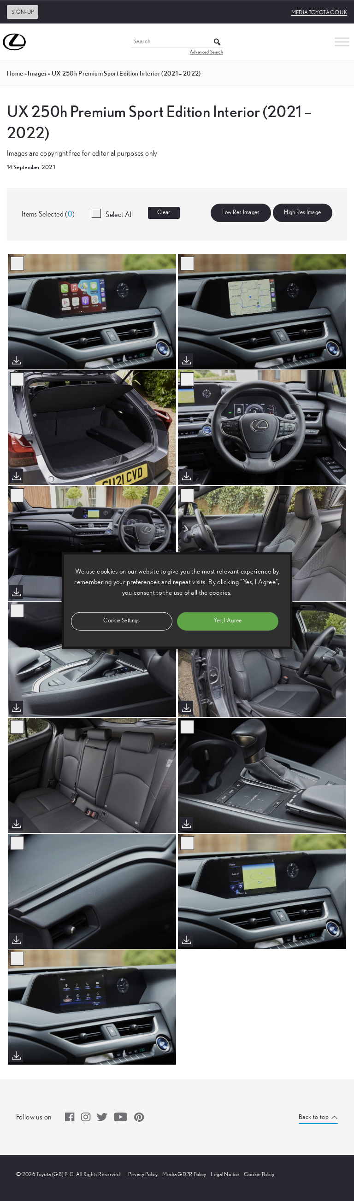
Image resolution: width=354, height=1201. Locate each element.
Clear (164, 213)
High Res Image (302, 213)
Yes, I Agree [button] (227, 621)
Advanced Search (206, 52)
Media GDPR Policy (184, 1174)
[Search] (177, 42)
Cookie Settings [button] (121, 621)
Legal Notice (225, 1174)
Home (15, 73)
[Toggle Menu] (342, 41)
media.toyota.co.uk (319, 12)
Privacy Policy (143, 1174)
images (37, 73)
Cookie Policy (259, 1174)
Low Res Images (241, 213)
